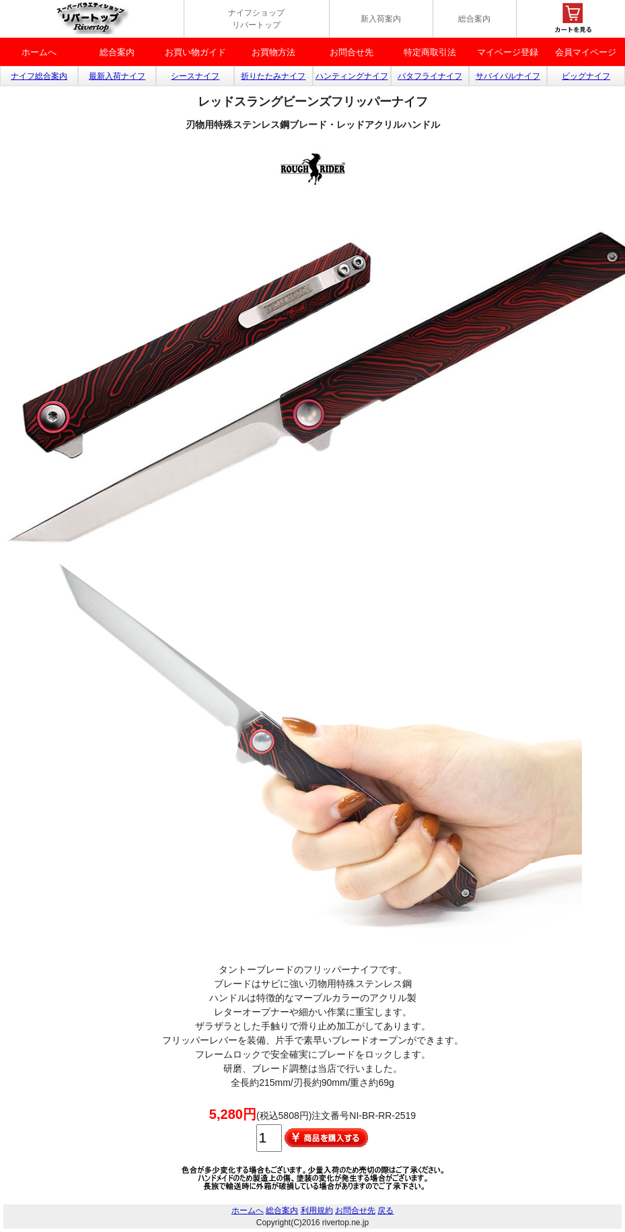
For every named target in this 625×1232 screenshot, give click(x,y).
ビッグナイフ (586, 76)
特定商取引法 (430, 52)
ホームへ (39, 52)
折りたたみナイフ (273, 76)
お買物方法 (273, 52)
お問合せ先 (351, 52)
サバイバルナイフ (508, 76)
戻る (385, 1210)
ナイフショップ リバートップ (256, 19)
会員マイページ (585, 52)
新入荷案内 (381, 19)
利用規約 (317, 1210)
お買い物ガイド (195, 52)
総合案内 (474, 19)
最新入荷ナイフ (117, 76)
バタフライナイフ (430, 76)
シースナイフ (195, 76)
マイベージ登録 (507, 52)
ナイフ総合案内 (39, 76)
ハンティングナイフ (352, 76)
